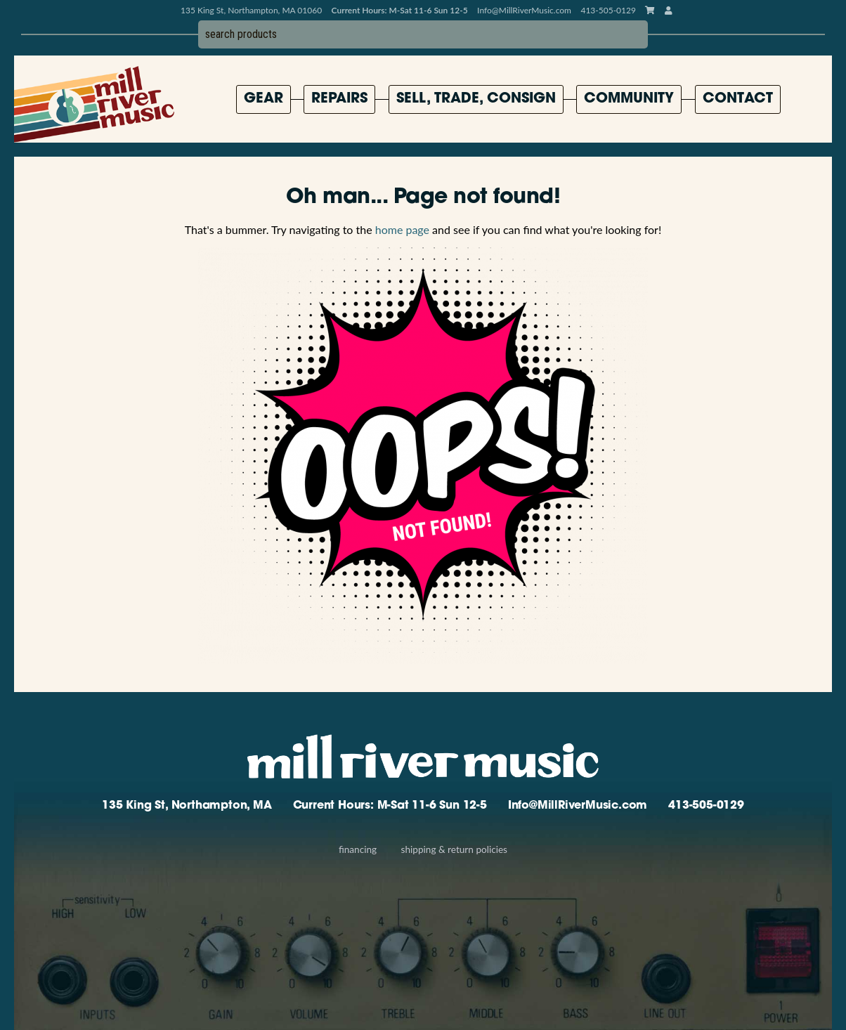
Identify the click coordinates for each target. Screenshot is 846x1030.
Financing (358, 849)
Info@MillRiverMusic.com (524, 10)
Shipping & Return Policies (454, 849)
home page (402, 229)
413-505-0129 (706, 805)
